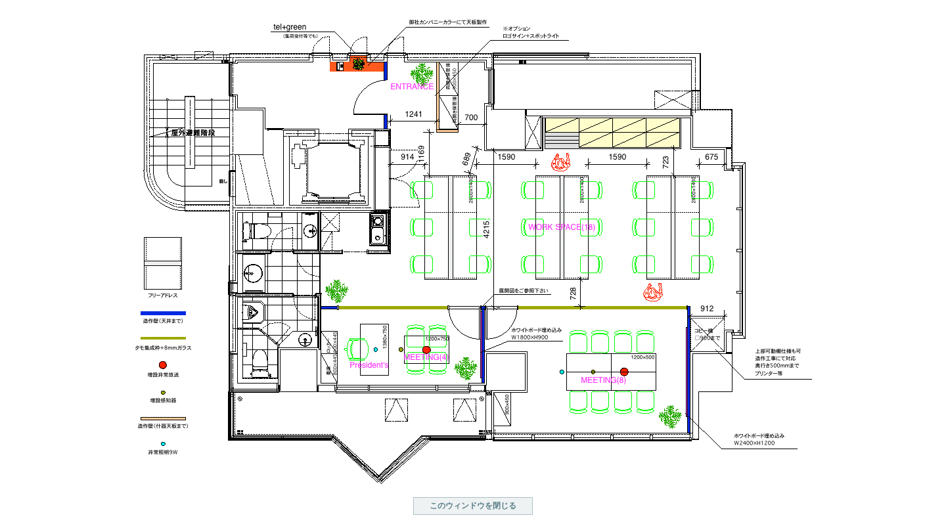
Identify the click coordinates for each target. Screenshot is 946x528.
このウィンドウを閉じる (473, 505)
